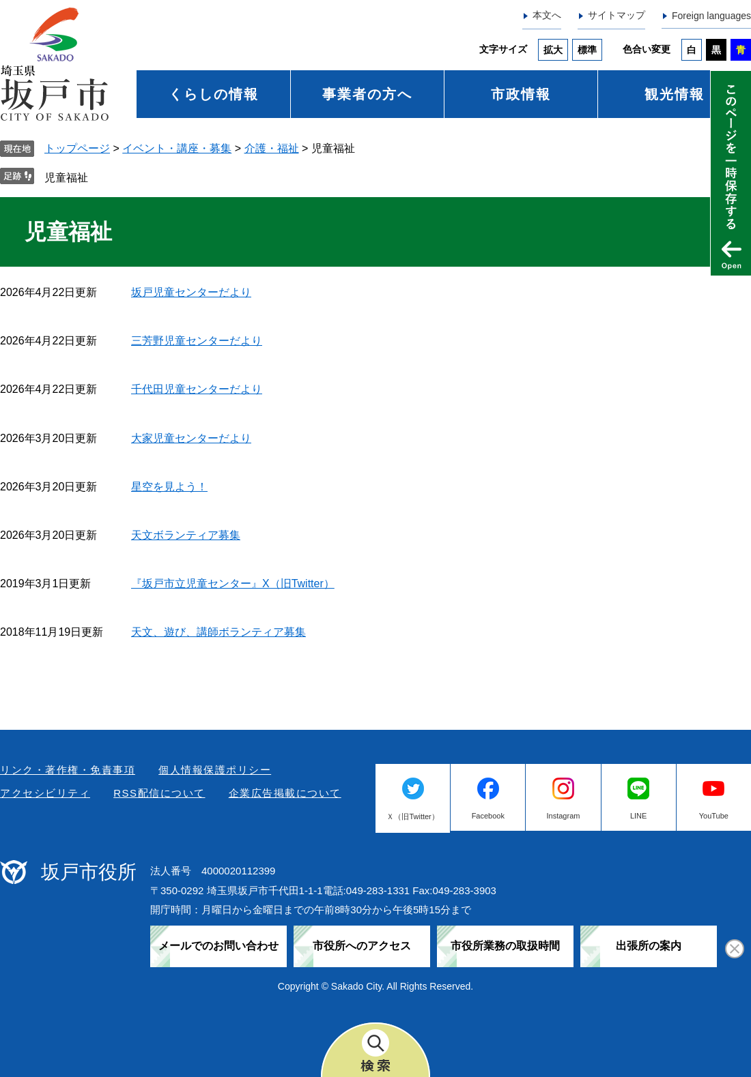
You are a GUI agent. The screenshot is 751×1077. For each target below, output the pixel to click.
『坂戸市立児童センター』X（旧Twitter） (233, 583)
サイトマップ (616, 15)
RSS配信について (159, 793)
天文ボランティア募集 (185, 535)
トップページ (77, 148)
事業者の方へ (367, 94)
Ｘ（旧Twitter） (412, 816)
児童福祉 (66, 177)
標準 (587, 49)
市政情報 (521, 94)
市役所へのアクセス (362, 945)
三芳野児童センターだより (196, 340)
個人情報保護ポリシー (214, 770)
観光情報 (674, 94)
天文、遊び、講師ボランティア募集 (218, 632)
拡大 (553, 49)
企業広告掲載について (285, 793)
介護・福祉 (271, 148)
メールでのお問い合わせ (218, 945)
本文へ (547, 15)
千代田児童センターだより (196, 389)
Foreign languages (711, 15)
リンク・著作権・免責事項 (67, 770)
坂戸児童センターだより (191, 292)
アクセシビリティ (45, 793)
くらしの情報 (214, 94)
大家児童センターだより (191, 438)
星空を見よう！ (169, 486)
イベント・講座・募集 (176, 148)
